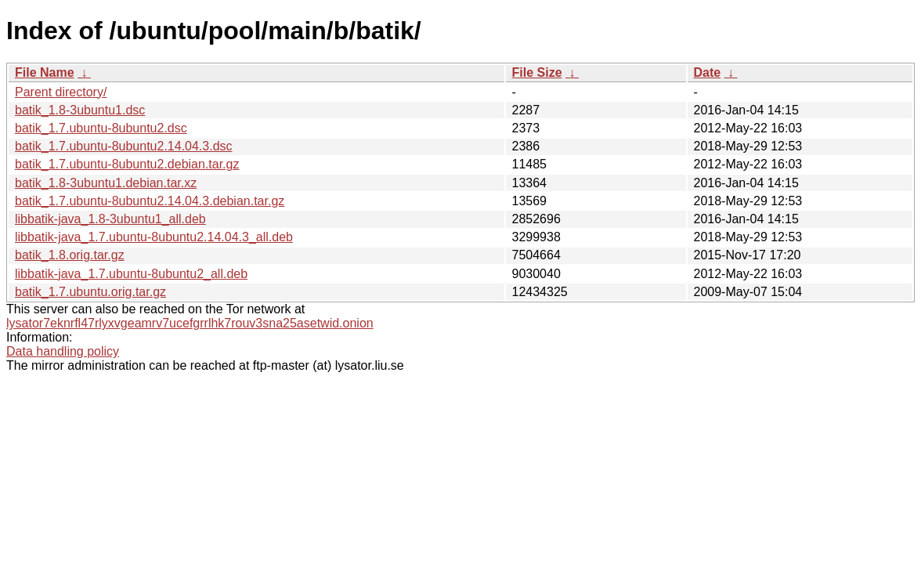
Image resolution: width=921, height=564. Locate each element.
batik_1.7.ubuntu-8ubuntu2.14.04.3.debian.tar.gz (149, 201)
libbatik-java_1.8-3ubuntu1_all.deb (110, 219)
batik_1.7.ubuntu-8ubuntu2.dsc (101, 128)
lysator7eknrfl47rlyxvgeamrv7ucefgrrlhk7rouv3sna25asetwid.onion (190, 323)
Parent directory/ (61, 92)
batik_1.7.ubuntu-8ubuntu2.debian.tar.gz (127, 164)
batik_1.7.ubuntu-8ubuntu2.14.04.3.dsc (124, 146)
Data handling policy (62, 351)
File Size (537, 72)
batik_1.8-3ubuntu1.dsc (80, 110)
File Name (44, 72)
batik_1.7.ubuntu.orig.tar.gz (90, 291)
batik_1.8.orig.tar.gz (70, 255)
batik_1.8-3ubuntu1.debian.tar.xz (106, 183)
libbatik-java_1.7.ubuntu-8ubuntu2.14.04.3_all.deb (154, 237)
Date (707, 72)
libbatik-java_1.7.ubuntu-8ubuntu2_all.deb (131, 273)
